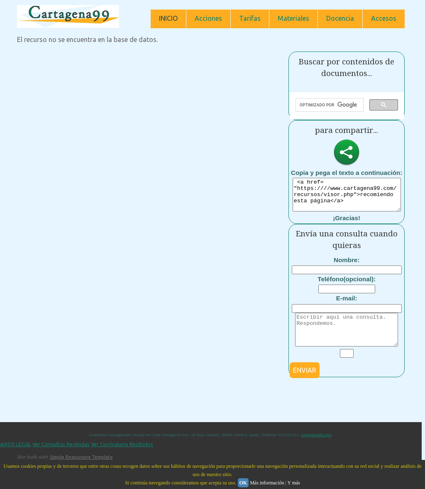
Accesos (383, 18)
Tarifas (250, 18)
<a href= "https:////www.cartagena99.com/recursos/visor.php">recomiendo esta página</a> (350, 198)
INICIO (168, 18)
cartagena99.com (316, 447)
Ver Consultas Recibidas (61, 457)
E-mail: (346, 304)
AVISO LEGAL (15, 457)
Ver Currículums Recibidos (122, 457)
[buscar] (329, 105)
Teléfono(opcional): (347, 285)
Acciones (208, 18)
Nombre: (346, 266)
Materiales (293, 18)
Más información (267, 483)
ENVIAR (304, 382)
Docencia (340, 18)
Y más (293, 483)
